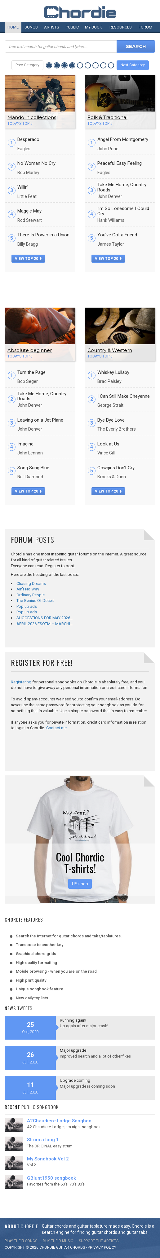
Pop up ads (26, 606)
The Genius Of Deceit (35, 600)
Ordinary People (30, 595)
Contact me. (57, 727)
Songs (31, 27)
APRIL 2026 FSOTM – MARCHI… (44, 623)
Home (13, 27)
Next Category (133, 65)
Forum (145, 27)
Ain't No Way (27, 589)
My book (93, 27)
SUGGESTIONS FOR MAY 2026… (44, 618)
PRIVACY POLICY (102, 1247)
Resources (120, 27)
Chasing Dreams (31, 583)
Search (136, 46)
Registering (21, 682)
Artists (51, 27)
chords (77, 1247)
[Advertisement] (80, 287)
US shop (80, 883)
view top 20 (28, 258)
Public (72, 27)
